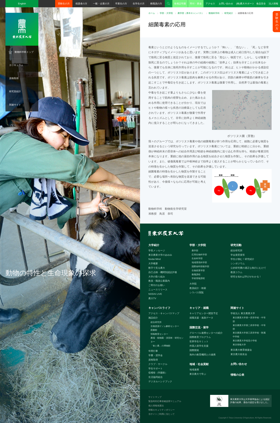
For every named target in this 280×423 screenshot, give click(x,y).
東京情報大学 (239, 344)
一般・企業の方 (101, 3)
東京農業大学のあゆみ (160, 255)
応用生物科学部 (199, 254)
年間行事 (153, 351)
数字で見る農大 (156, 267)
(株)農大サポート (245, 3)
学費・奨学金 (155, 355)
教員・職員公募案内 (159, 280)
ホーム (151, 13)
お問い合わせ (226, 3)
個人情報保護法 (156, 405)
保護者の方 (81, 3)
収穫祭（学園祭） (157, 372)
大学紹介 (153, 245)
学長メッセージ (156, 250)
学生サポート (155, 368)
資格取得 (14, 78)
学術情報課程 (198, 278)
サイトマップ (155, 397)
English (22, 3)
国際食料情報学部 (200, 266)
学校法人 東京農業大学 (243, 313)
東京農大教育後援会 (241, 349)
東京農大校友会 (239, 354)
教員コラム (236, 272)
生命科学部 (197, 258)
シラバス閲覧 (196, 292)
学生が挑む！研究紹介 (242, 259)
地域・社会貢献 (199, 364)
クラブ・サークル (157, 364)
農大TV (152, 298)
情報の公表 (237, 374)
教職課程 (196, 274)
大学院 (193, 283)
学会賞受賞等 (238, 255)
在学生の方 (139, 3)
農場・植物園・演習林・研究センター (167, 340)
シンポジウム (238, 263)
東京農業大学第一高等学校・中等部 (249, 319)
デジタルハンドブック (160, 381)
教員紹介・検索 (197, 288)
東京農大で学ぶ (197, 374)
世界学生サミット (198, 341)
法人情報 (273, 3)
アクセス (210, 3)
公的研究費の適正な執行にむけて (248, 267)
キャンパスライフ (159, 307)
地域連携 (194, 369)
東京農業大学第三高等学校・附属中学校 (249, 334)
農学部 (195, 250)
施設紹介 (153, 317)
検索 (168, 3)
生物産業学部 (198, 270)
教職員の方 (156, 3)
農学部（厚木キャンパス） (191, 13)
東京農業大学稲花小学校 (245, 340)
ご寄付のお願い (156, 285)
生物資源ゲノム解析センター (165, 326)
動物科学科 (214, 13)
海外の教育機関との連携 (202, 354)
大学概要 (153, 263)
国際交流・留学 (199, 327)
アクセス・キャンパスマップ (163, 313)
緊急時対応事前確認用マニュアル (164, 401)
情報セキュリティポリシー (161, 410)
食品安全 (261, 3)
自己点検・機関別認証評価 (162, 272)
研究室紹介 (15, 91)
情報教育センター (159, 334)
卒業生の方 (121, 3)
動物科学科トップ (24, 52)
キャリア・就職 (199, 307)
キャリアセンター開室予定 (203, 313)
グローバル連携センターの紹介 (206, 332)
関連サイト (15, 104)
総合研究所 (236, 250)
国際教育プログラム (200, 337)
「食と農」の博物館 (160, 345)
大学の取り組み (156, 276)
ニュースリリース (157, 289)
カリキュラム (16, 65)
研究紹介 (228, 13)
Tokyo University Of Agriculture (241, 418)
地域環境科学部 (199, 262)
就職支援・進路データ (201, 317)
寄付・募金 (196, 3)
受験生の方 (64, 3)
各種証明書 (180, 3)
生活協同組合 (155, 377)
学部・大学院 (166, 13)
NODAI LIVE (155, 294)
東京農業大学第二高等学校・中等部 (249, 327)
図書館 (154, 330)
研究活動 (236, 245)
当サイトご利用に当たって (161, 414)
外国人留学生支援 (198, 345)
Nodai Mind (154, 259)
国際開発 (194, 350)
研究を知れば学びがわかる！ (246, 276)
